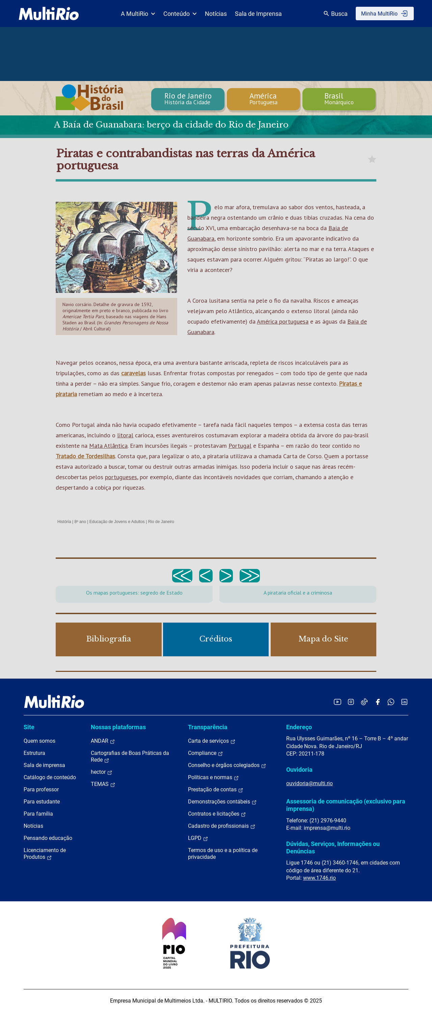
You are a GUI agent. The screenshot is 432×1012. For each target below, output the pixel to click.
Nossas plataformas (118, 727)
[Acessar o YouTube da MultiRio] (337, 702)
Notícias (216, 13)
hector (101, 772)
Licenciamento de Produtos (45, 853)
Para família (38, 814)
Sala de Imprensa (258, 13)
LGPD (198, 838)
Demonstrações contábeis (222, 801)
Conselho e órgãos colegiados (227, 765)
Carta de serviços (212, 741)
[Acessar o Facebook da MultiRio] (378, 702)
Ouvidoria (299, 769)
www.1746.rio (319, 878)
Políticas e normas (213, 777)
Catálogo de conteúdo (50, 777)
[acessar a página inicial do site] (48, 13)
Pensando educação (48, 838)
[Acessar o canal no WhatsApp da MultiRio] (391, 702)
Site (29, 727)
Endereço (299, 727)
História (64, 521)
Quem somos (39, 741)
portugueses (121, 477)
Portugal (239, 445)
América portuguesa (282, 321)
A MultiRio (138, 13)
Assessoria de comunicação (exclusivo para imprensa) (345, 805)
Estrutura (34, 753)
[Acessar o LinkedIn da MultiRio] (404, 702)
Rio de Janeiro (161, 521)
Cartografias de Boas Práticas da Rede (130, 756)
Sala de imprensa (44, 765)
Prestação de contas (215, 789)
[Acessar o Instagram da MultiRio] (351, 702)
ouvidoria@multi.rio (309, 783)
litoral (125, 435)
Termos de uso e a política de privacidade (223, 853)
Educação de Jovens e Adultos (117, 521)
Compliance (205, 753)
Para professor (41, 789)
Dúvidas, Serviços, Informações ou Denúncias (333, 847)
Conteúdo (180, 13)
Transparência (207, 727)
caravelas (133, 373)
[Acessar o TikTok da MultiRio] (364, 702)
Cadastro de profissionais (221, 826)
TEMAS (103, 784)
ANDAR (103, 741)
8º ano (80, 521)
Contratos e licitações (217, 814)
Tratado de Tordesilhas (85, 456)
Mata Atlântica (108, 445)
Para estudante (42, 801)
